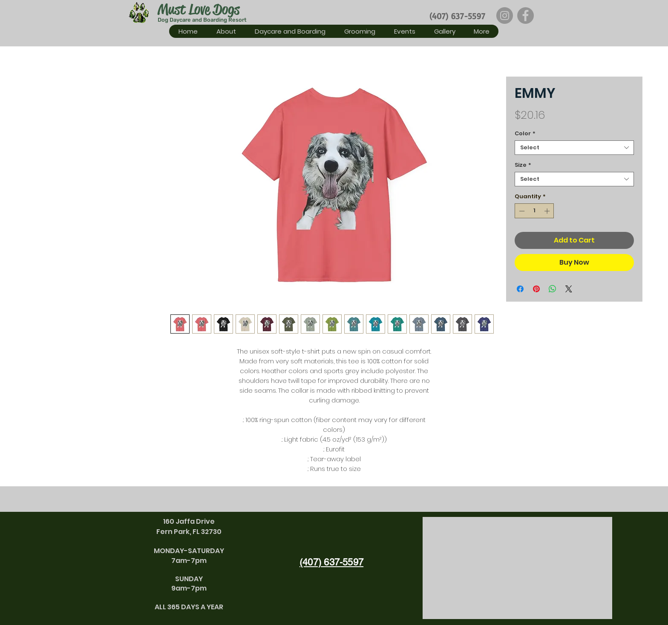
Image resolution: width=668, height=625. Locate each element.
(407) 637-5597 (457, 16)
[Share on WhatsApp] (552, 289)
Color (525, 133)
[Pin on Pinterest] (536, 289)
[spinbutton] (534, 211)
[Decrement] (521, 211)
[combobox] (574, 147)
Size (523, 165)
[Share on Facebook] (520, 289)
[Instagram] (504, 15)
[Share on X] (569, 289)
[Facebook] (525, 15)
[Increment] (548, 211)
